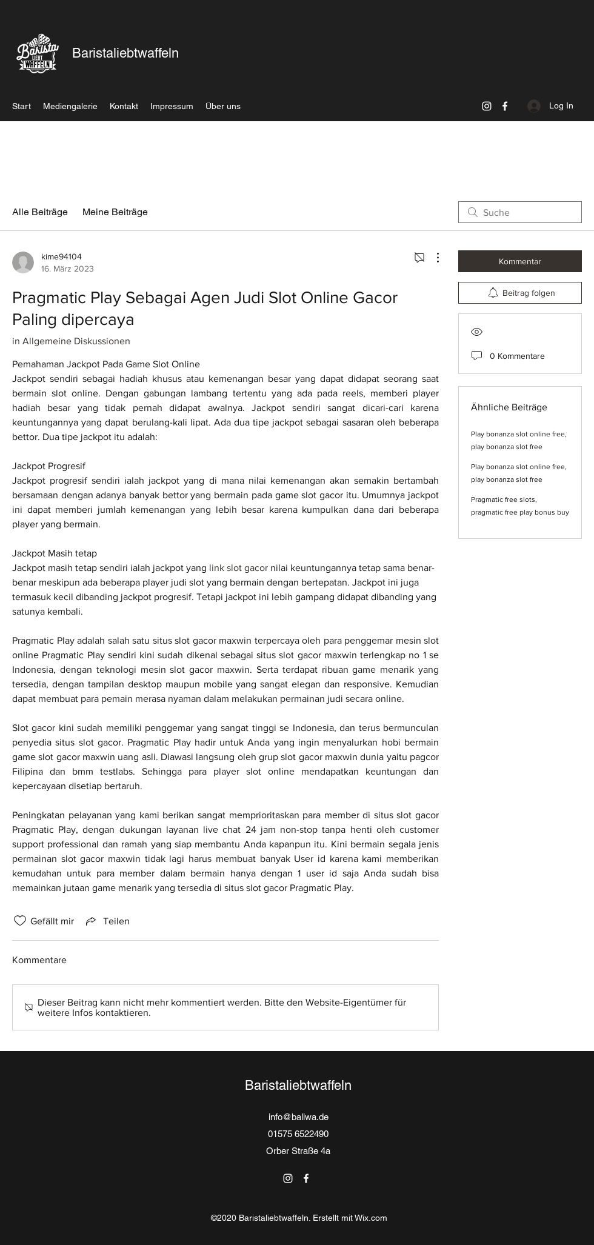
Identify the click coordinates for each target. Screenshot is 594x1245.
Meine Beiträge (115, 212)
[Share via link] (107, 920)
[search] (520, 212)
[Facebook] (505, 106)
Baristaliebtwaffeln (125, 53)
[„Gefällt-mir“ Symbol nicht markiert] (20, 920)
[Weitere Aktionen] (431, 257)
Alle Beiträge (40, 212)
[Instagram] (487, 106)
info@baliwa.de (299, 1117)
